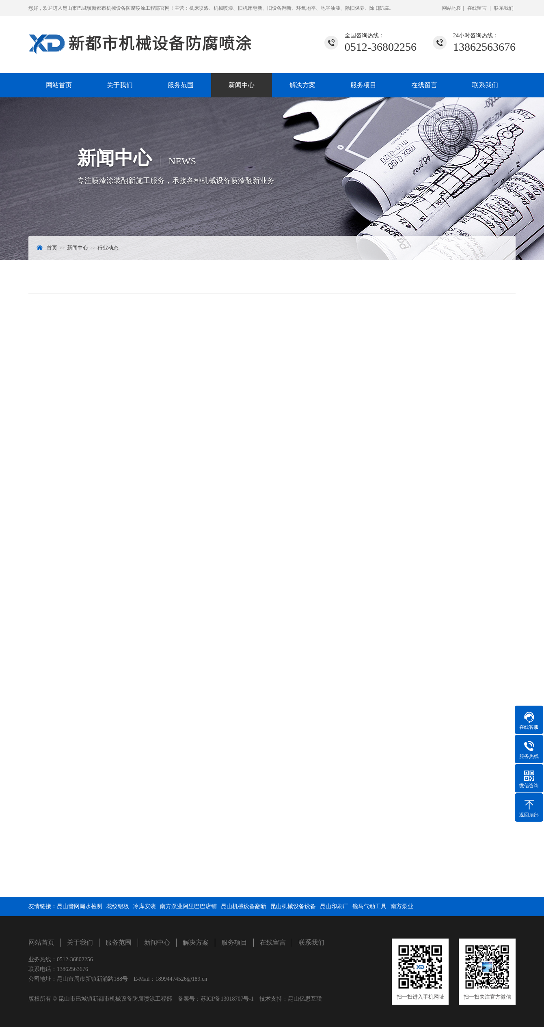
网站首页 (59, 85)
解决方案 (302, 85)
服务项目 (363, 85)
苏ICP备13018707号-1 (227, 999)
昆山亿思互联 (305, 999)
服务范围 (181, 85)
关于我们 (120, 85)
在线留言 (477, 8)
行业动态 (108, 248)
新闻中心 (242, 85)
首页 (52, 248)
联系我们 (504, 8)
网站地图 (452, 8)
